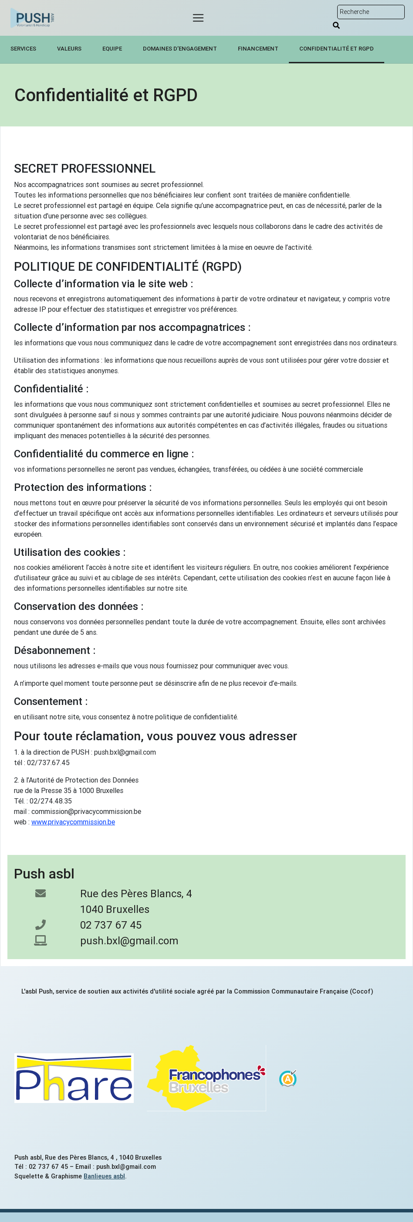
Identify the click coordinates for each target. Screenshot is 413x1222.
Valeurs (69, 48)
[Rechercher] (336, 25)
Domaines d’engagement (180, 48)
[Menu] (198, 18)
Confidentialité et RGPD (336, 48)
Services (23, 48)
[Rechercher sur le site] (370, 12)
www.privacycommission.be (73, 821)
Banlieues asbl (104, 1176)
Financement (258, 48)
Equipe (112, 48)
